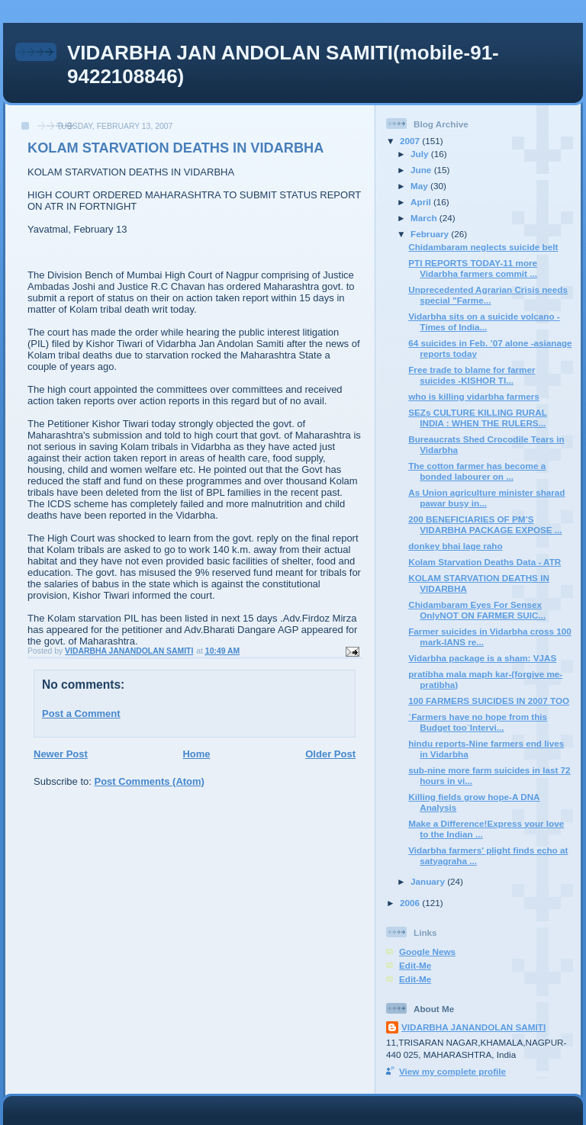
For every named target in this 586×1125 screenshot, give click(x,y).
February (431, 234)
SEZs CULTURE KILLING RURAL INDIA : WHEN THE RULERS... (477, 417)
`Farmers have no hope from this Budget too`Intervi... (477, 722)
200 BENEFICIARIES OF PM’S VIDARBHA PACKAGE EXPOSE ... (485, 524)
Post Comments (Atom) (149, 781)
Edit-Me (415, 965)
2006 (411, 903)
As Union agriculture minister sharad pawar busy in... (486, 497)
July (421, 154)
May (420, 186)
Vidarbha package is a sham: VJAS (482, 658)
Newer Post (61, 754)
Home (196, 754)
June (422, 170)
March (425, 218)
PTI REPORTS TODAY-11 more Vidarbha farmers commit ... (472, 268)
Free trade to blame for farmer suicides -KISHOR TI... (471, 375)
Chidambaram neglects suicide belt (483, 247)
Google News (427, 951)
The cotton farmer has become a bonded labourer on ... (477, 471)
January (429, 881)
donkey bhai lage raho (455, 546)
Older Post (330, 754)
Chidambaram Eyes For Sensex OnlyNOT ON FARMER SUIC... (477, 609)
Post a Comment (81, 713)
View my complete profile (452, 1071)
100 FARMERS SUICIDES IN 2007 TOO (488, 701)
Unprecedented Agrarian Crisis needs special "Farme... (488, 294)
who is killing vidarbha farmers (473, 396)
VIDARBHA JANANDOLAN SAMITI (473, 1027)
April (422, 202)
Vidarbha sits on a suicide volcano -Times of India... (484, 321)
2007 (411, 141)
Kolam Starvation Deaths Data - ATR (484, 562)
